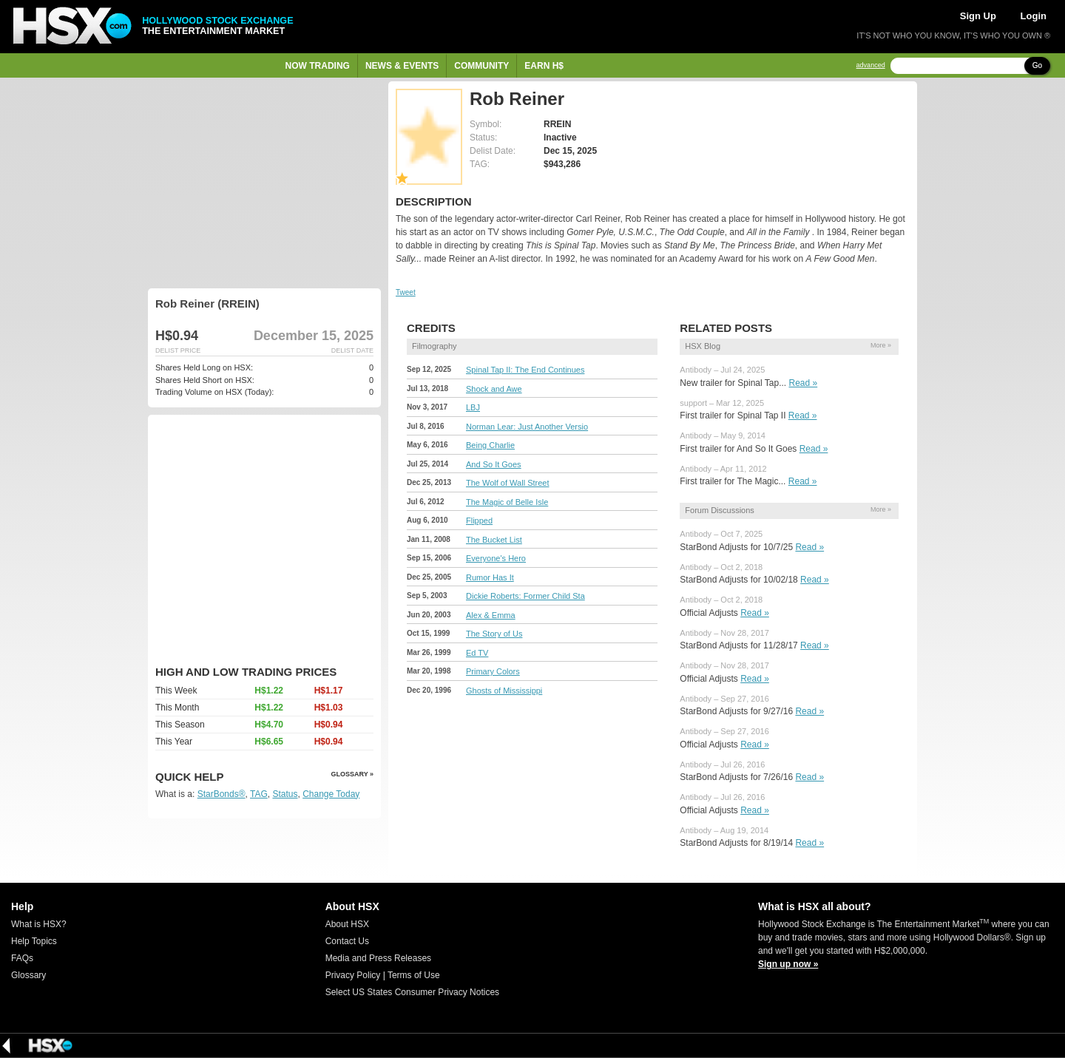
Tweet (406, 292)
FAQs (22, 958)
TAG (259, 794)
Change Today (330, 794)
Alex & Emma (490, 615)
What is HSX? (39, 924)
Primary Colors (493, 671)
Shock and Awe (494, 388)
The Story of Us (494, 633)
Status (284, 794)
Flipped (479, 520)
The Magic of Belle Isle (507, 502)
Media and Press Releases (378, 958)
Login (1034, 15)
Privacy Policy (353, 975)
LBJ (473, 407)
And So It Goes (493, 464)
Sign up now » (788, 964)
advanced (870, 65)
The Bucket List (494, 539)
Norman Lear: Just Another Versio (527, 426)
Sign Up (978, 15)
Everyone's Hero (496, 558)
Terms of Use (414, 975)
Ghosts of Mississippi (504, 690)
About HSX (347, 924)
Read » (803, 383)
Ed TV (477, 652)
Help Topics (34, 941)
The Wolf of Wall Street (507, 482)
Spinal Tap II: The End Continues (525, 369)
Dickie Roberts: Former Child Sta (525, 595)
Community (481, 66)
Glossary (28, 975)
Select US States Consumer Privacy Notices (412, 992)
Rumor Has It (490, 577)
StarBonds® (221, 794)
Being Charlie (490, 445)
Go (1037, 65)
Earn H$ (544, 66)
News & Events (402, 66)
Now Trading (317, 66)
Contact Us (347, 941)
